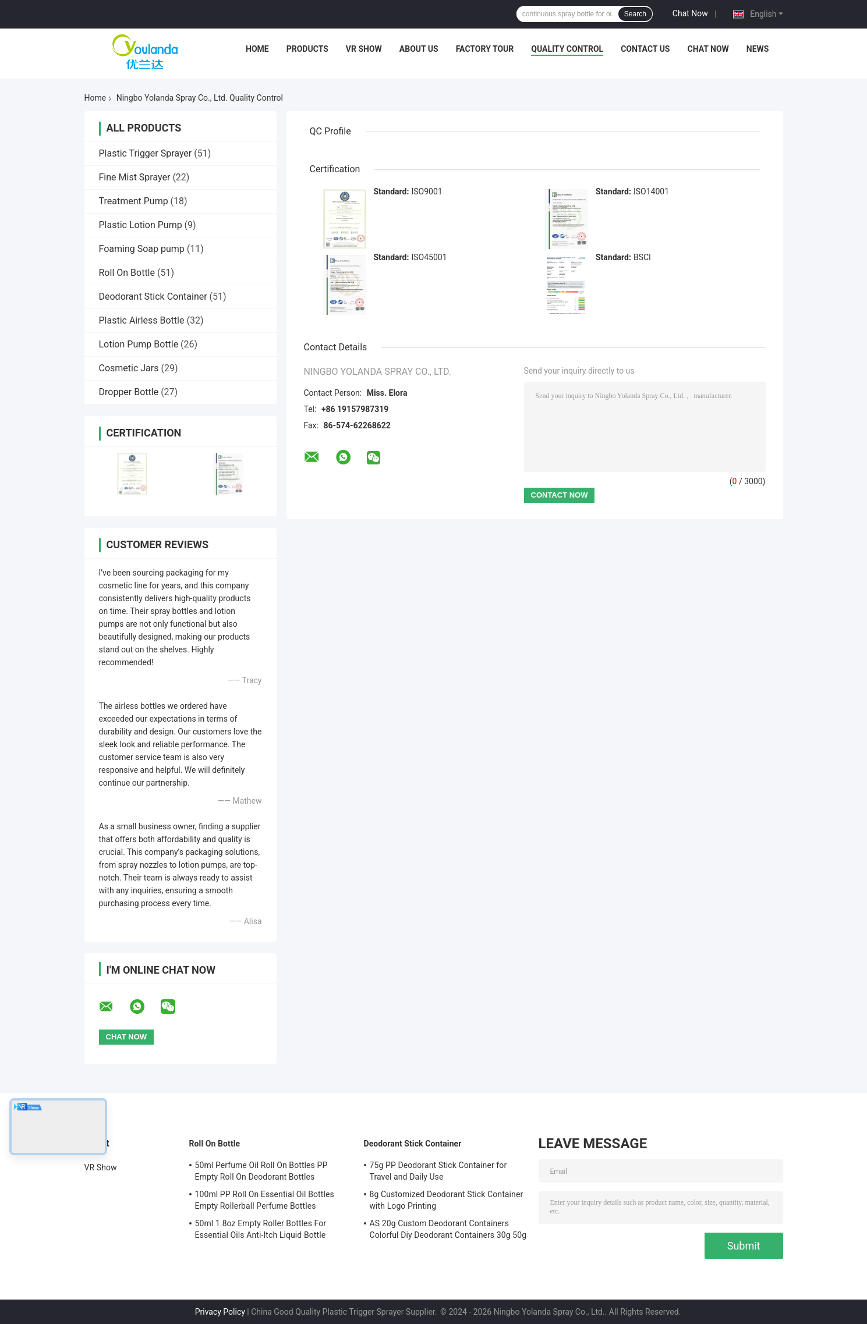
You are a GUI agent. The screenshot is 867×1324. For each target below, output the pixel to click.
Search (635, 14)
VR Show (364, 49)
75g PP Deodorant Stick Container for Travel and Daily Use (438, 1170)
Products (307, 49)
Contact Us (645, 49)
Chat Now (690, 13)
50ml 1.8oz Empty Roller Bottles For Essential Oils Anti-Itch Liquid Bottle (261, 1229)
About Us (418, 49)
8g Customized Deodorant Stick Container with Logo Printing (446, 1200)
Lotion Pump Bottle (139, 344)
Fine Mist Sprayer (135, 177)
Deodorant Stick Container (153, 296)
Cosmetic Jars (129, 368)
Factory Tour (485, 49)
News (757, 49)
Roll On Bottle (127, 272)
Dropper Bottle (129, 391)
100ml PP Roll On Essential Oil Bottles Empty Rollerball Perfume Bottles (264, 1200)
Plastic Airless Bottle (142, 320)
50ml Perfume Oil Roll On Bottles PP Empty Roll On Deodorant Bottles (261, 1170)
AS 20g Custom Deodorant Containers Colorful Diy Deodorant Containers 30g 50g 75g (448, 1231)
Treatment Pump (133, 201)
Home (257, 49)
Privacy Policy (220, 1311)
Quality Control (567, 49)
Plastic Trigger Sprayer (145, 153)
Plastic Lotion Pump (140, 224)
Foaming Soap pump (142, 248)
